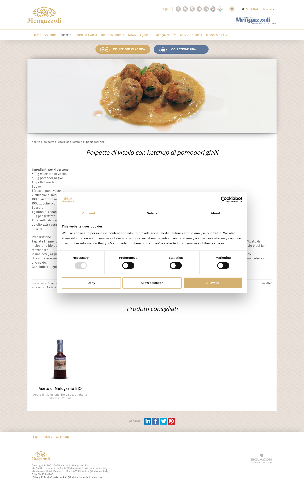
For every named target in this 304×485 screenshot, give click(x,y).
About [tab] (215, 213)
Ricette (64, 35)
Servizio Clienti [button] (184, 35)
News (128, 35)
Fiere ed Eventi (83, 35)
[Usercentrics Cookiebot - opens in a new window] (223, 199)
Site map (61, 434)
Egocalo (140, 35)
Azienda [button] (50, 35)
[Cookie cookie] (58, 475)
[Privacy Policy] (40, 475)
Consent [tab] (88, 213)
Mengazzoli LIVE (210, 35)
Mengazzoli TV (160, 35)
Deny (91, 283)
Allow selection (151, 283)
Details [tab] (152, 213)
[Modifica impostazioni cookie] (85, 475)
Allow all (212, 283)
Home (36, 35)
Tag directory (42, 434)
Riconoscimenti (109, 35)
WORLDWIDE (258, 9)
